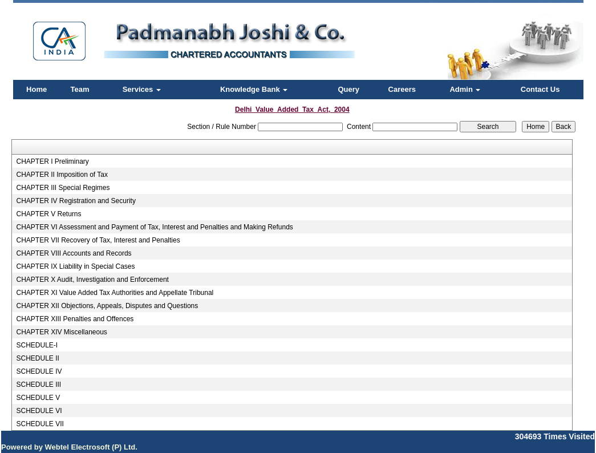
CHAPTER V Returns (48, 214)
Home (36, 89)
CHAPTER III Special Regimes (63, 188)
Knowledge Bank (253, 89)
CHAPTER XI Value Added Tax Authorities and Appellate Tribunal (114, 293)
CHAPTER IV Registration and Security (75, 201)
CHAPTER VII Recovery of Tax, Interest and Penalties (98, 240)
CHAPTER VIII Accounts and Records (73, 253)
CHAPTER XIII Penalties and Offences (74, 319)
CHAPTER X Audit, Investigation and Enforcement (92, 280)
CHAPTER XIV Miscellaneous (61, 332)
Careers (402, 89)
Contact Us (540, 89)
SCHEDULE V (38, 398)
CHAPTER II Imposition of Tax (62, 175)
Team (80, 89)
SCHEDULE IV (39, 371)
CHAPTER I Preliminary (52, 161)
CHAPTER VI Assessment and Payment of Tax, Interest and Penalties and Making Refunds (154, 227)
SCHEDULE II (37, 358)
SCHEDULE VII (39, 424)
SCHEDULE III (38, 385)
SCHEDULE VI (39, 411)
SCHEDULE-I (37, 345)
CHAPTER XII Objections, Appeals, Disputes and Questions (107, 306)
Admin (464, 89)
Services (142, 89)
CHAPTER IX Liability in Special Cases (75, 266)
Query (348, 89)
